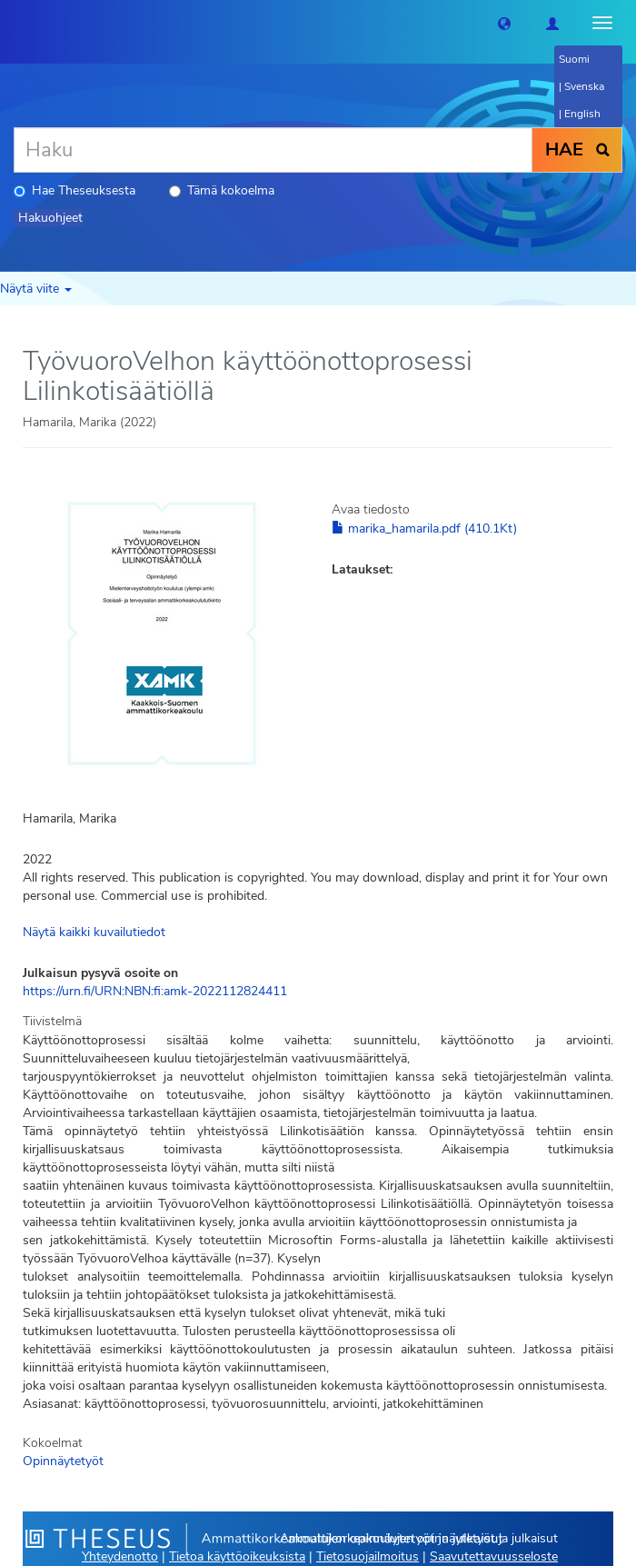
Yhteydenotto (120, 1556)
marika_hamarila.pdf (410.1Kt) (424, 528)
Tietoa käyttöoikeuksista (237, 1556)
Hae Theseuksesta (74, 190)
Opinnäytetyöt (63, 1461)
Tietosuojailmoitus (367, 1556)
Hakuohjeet (50, 217)
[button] (504, 22)
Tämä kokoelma (221, 190)
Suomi (574, 59)
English (582, 113)
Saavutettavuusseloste (494, 1556)
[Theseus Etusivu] (13, 22)
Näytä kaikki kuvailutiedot (94, 932)
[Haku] (273, 150)
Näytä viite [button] (36, 288)
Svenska (584, 86)
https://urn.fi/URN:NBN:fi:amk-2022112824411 (155, 991)
